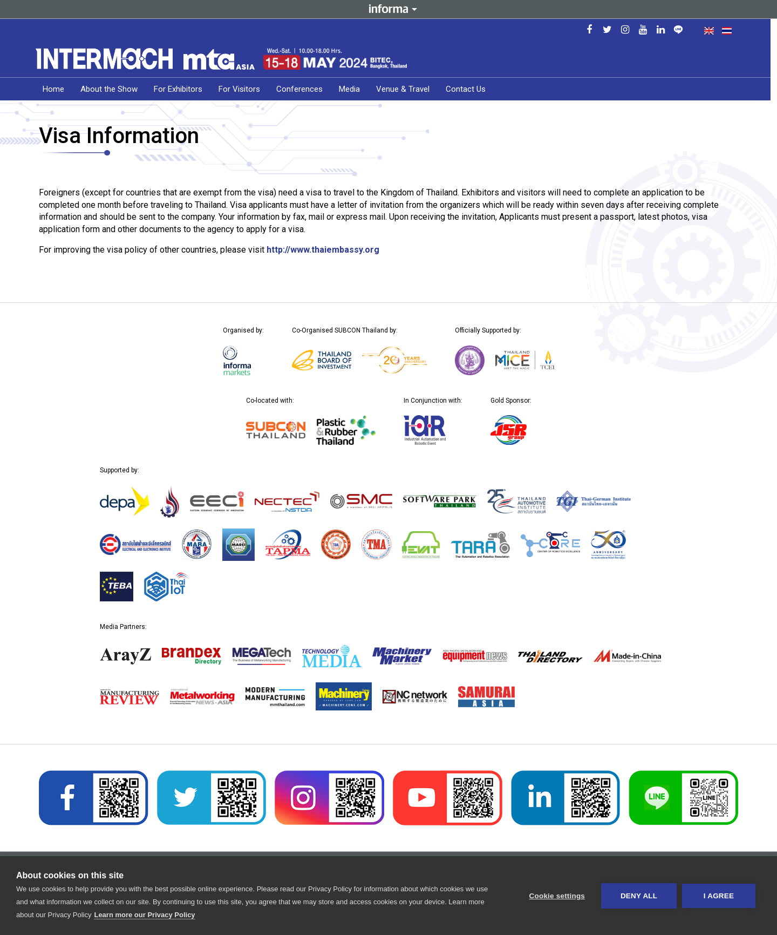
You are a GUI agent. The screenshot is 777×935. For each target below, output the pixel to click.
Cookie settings (557, 896)
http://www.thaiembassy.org (323, 250)
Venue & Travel (406, 89)
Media (352, 89)
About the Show (112, 89)
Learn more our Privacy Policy (144, 915)
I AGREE (719, 896)
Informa (388, 9)
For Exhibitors (181, 89)
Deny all (639, 896)
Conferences (303, 89)
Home (56, 89)
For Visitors (242, 89)
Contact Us (469, 89)
